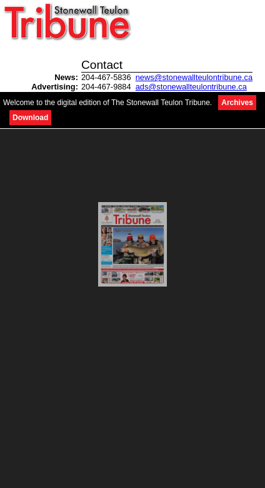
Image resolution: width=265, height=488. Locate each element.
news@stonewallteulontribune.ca (194, 77)
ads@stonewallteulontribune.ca (191, 86)
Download (30, 117)
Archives (237, 102)
